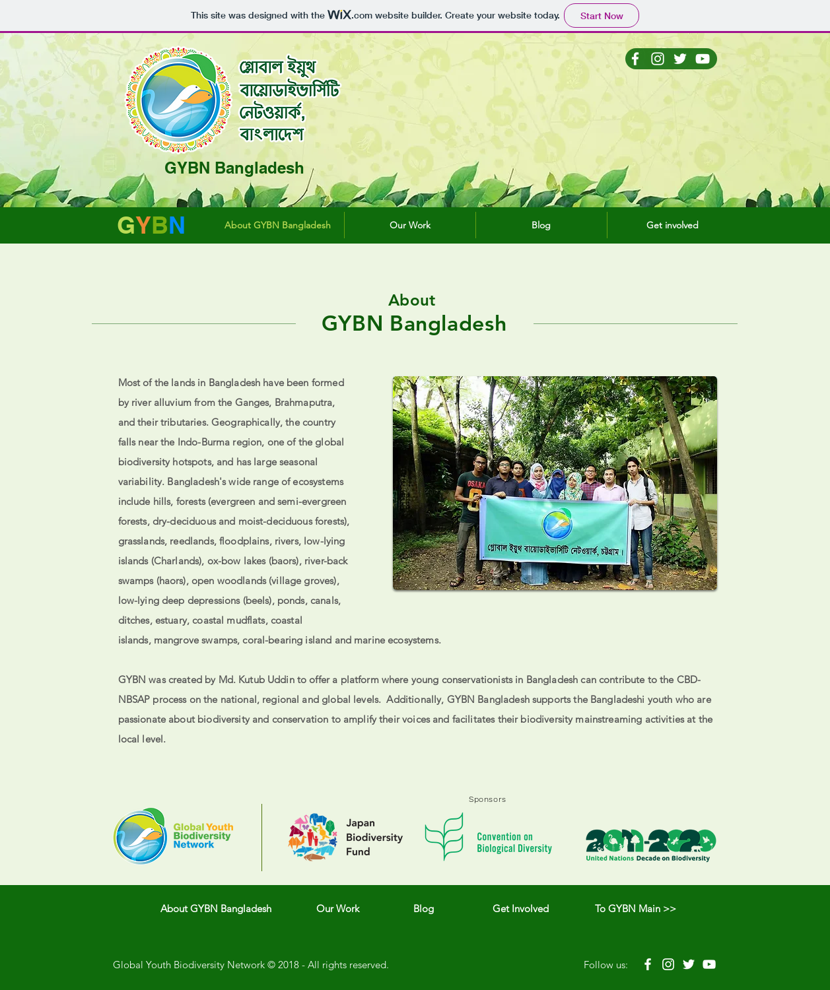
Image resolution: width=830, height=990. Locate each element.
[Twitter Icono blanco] (680, 58)
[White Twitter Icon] (689, 964)
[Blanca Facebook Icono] (635, 58)
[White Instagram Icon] (668, 964)
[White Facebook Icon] (648, 964)
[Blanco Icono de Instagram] (657, 58)
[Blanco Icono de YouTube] (702, 58)
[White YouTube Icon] (709, 964)
